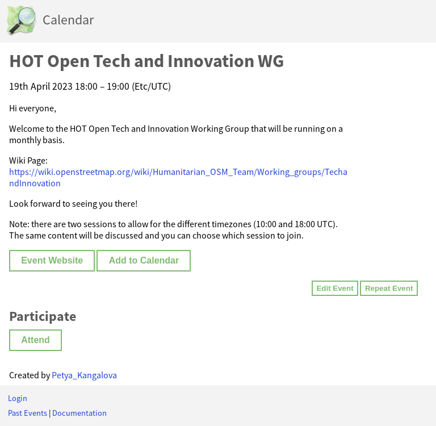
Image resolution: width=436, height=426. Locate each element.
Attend (35, 340)
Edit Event (334, 288)
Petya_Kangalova (84, 375)
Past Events (27, 413)
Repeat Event (389, 288)
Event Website (52, 260)
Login (17, 398)
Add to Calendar (144, 260)
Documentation (79, 413)
